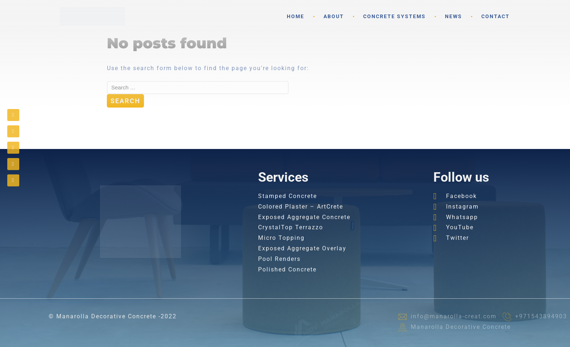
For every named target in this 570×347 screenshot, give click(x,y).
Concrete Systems (394, 16)
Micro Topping (281, 237)
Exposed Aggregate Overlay (302, 248)
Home (295, 16)
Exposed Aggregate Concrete (304, 217)
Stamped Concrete (287, 196)
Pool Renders (279, 258)
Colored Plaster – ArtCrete (300, 206)
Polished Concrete (287, 269)
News (453, 16)
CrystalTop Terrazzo (290, 227)
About (334, 16)
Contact (495, 16)
